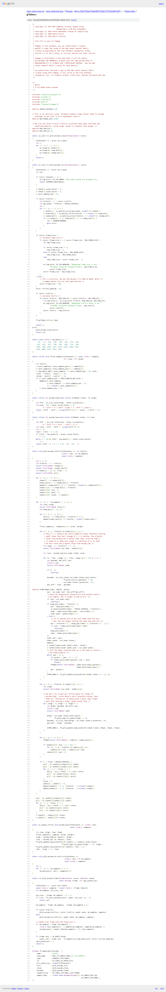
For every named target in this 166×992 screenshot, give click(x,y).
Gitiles (14, 988)
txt (156, 988)
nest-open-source (35, 11)
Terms (26, 988)
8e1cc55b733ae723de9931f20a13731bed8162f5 (97, 11)
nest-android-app (54, 11)
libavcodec (130, 11)
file (74, 20)
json (162, 988)
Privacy (20, 988)
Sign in (161, 4)
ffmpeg (69, 11)
